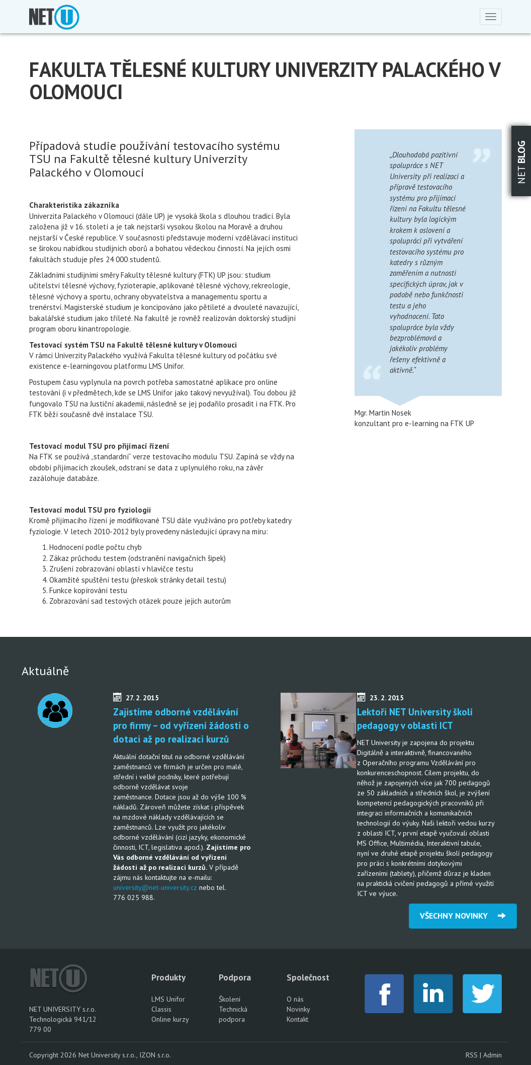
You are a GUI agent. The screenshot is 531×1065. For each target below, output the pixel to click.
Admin (492, 1054)
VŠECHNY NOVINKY (463, 916)
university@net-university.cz (155, 887)
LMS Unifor (168, 999)
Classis (161, 1009)
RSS (472, 1054)
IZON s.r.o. (155, 1054)
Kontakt (297, 1019)
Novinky (298, 1009)
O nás (295, 999)
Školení (229, 999)
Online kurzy (170, 1019)
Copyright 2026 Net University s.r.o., (84, 1054)
